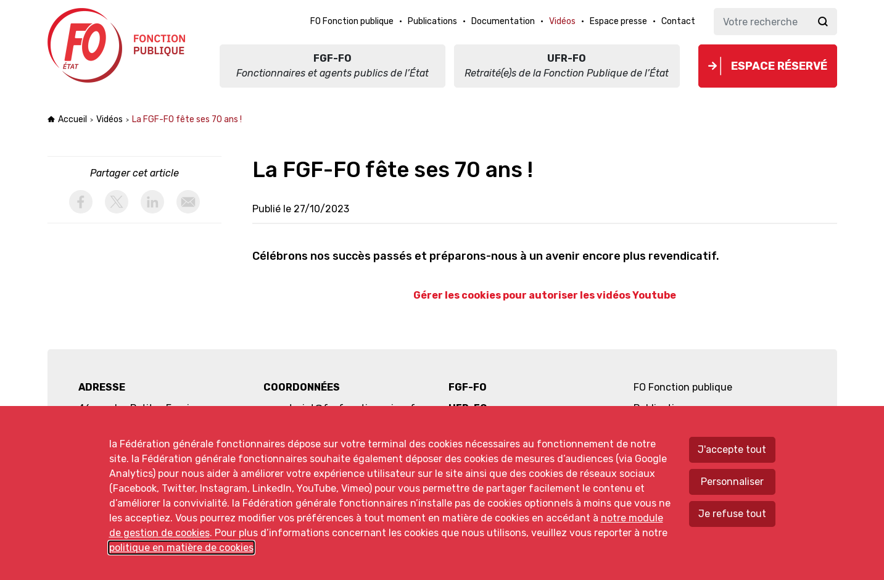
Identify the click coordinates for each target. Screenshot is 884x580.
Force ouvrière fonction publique (118, 45)
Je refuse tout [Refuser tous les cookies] (732, 514)
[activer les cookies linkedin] (152, 201)
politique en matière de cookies (181, 547)
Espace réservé (779, 66)
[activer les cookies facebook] (81, 201)
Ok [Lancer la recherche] (823, 21)
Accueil (72, 119)
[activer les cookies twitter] (116, 201)
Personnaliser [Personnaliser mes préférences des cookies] (732, 481)
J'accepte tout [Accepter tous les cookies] (732, 449)
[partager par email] (188, 201)
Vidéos (109, 119)
